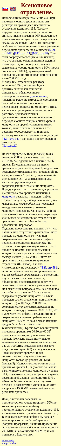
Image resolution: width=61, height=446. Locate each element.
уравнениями (38, 96)
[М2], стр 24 (22, 53)
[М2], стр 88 (40, 53)
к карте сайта (9, 443)
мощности (8, 196)
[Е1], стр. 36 (9, 145)
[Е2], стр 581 (49, 267)
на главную (8, 440)
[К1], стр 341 (11, 138)
